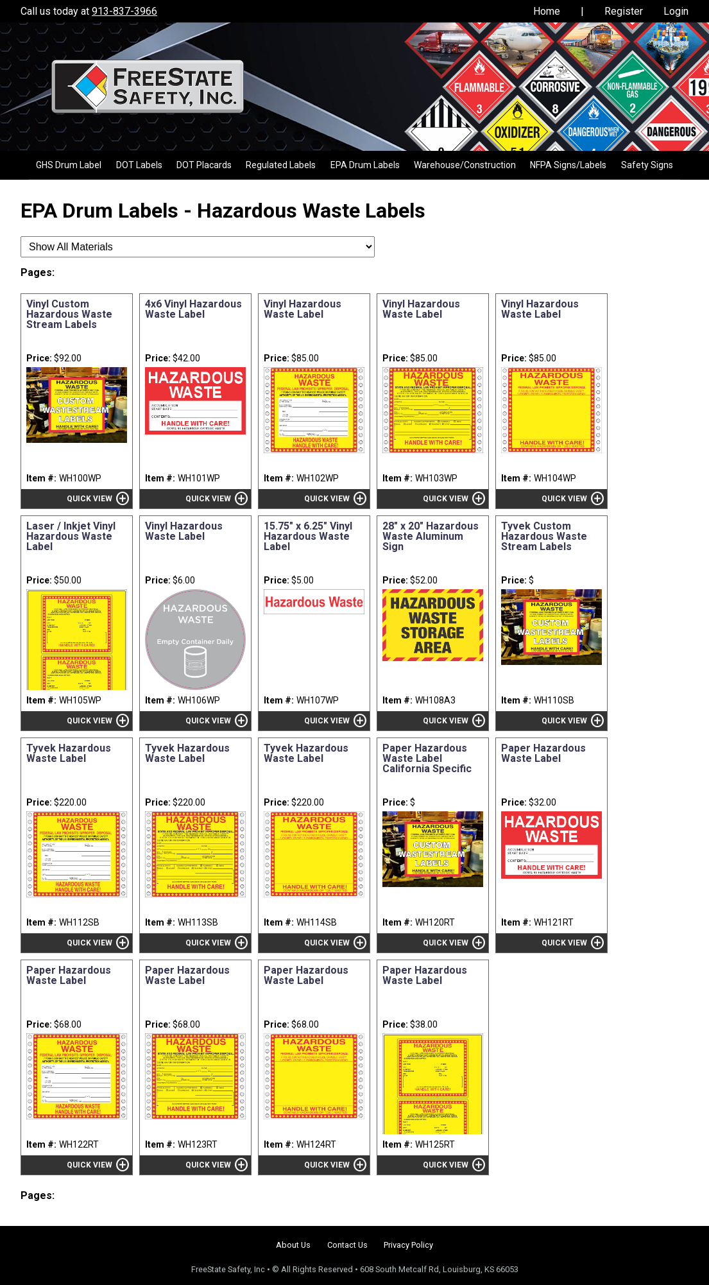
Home (546, 11)
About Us (293, 1245)
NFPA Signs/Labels (568, 165)
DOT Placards (204, 165)
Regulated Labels (281, 165)
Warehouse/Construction (465, 165)
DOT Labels (139, 165)
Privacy (408, 1245)
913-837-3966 (124, 11)
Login (675, 11)
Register (623, 11)
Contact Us (347, 1245)
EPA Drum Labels (365, 165)
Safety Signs (647, 165)
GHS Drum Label (68, 165)
